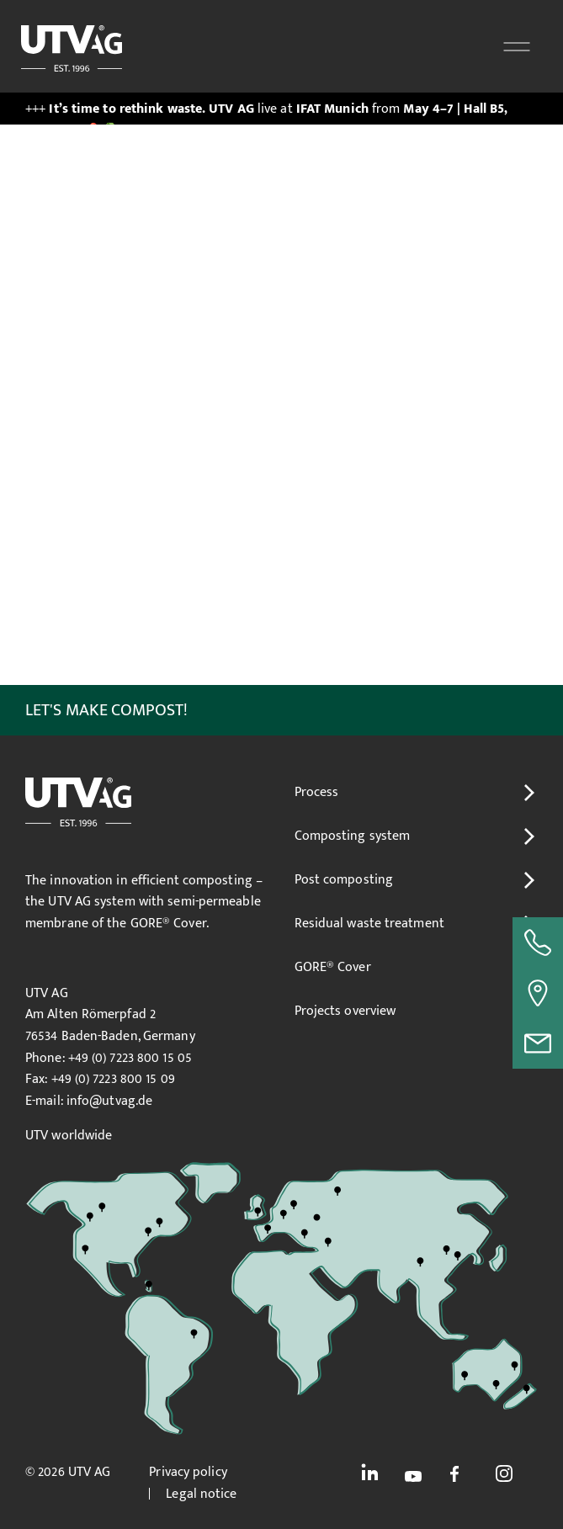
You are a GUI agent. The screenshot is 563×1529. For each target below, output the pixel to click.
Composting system (353, 836)
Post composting (344, 879)
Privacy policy (187, 1473)
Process (317, 792)
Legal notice (201, 1494)
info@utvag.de (109, 1101)
